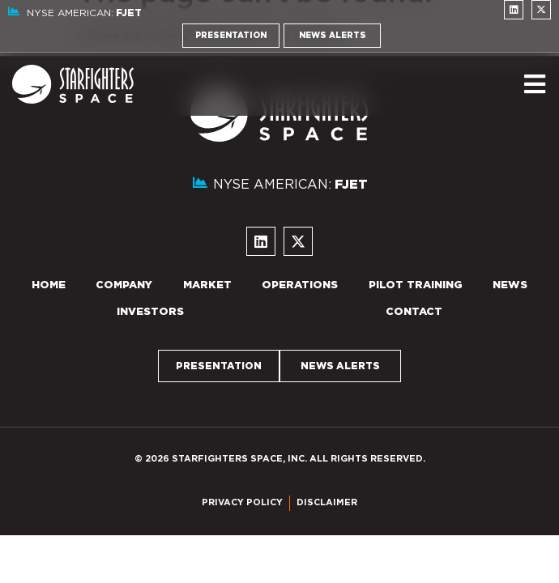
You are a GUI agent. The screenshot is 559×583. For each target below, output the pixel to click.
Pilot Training (416, 285)
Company (124, 285)
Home (49, 285)
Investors (150, 312)
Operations (300, 285)
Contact (414, 312)
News (510, 285)
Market (207, 285)
